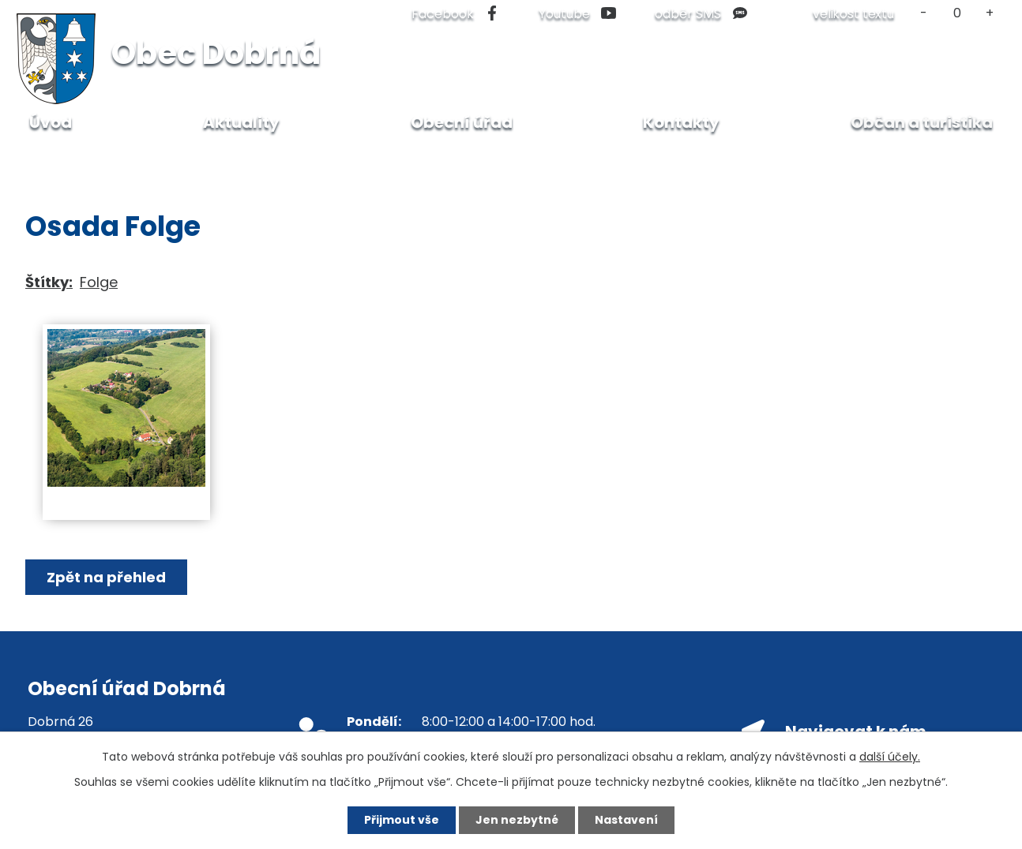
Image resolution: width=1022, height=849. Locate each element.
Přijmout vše (401, 820)
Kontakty (681, 122)
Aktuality (241, 122)
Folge (99, 282)
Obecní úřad (462, 122)
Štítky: (49, 282)
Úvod (41, 157)
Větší (990, 13)
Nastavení (626, 820)
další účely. (889, 757)
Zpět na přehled (106, 577)
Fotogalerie (246, 157)
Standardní (957, 13)
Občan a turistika (134, 157)
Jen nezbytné (516, 820)
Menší (924, 13)
